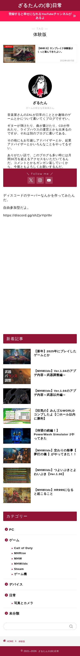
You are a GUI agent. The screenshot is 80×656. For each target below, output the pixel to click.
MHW (18, 558)
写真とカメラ (23, 603)
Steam (19, 569)
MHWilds (21, 563)
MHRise (20, 553)
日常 (12, 595)
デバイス (16, 584)
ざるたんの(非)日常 (40, 5)
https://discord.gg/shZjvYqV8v (27, 215)
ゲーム (14, 540)
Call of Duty (23, 548)
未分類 (14, 613)
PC (11, 529)
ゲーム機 (20, 574)
